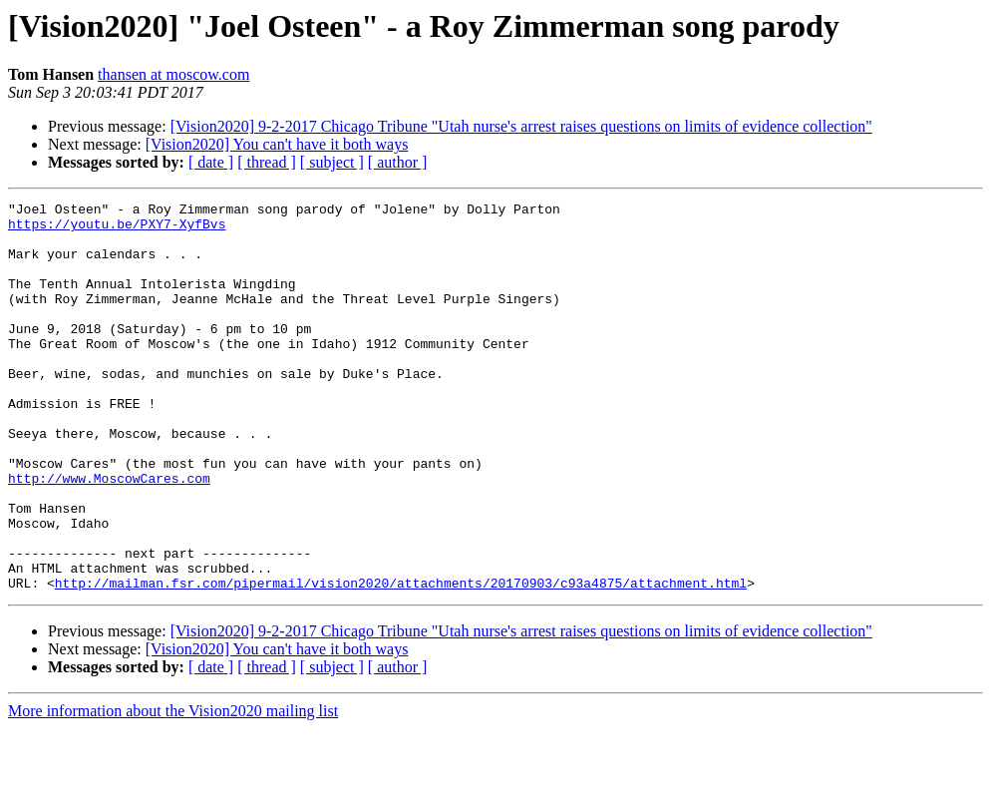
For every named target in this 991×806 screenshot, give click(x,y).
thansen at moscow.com (173, 74)
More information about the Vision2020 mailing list (173, 788)
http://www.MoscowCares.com (109, 535)
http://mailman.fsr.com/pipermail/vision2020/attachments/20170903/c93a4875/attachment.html (401, 660)
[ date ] (210, 162)
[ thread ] (266, 162)
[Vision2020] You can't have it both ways (277, 144)
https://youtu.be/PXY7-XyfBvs (116, 229)
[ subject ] (332, 162)
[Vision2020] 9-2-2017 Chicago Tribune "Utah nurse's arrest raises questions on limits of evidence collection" (521, 126)
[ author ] (398, 162)
